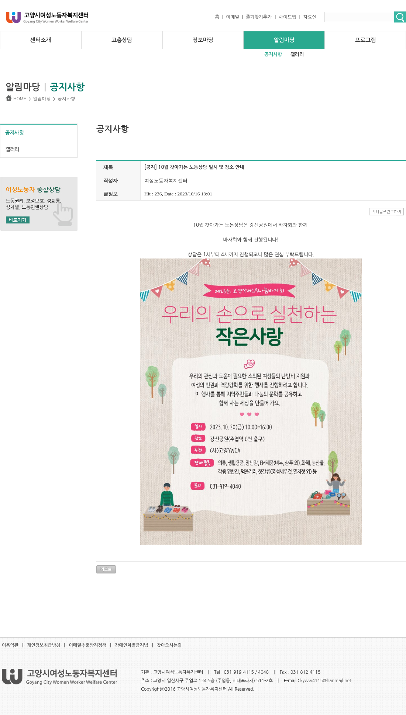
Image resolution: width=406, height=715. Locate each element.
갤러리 (297, 54)
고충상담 (121, 40)
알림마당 (284, 40)
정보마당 (203, 40)
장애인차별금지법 (131, 645)
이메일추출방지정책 (88, 645)
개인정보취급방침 (43, 645)
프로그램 (365, 40)
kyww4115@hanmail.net (325, 680)
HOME (16, 98)
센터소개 (40, 40)
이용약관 (10, 645)
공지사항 (273, 54)
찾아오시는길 (169, 645)
